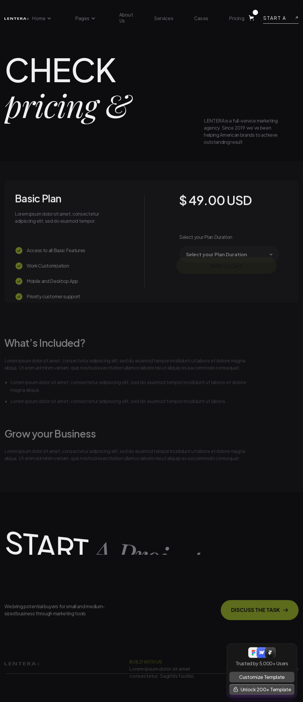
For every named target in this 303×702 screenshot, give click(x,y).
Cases (201, 18)
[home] (16, 18)
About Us (126, 18)
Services (163, 18)
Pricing (236, 18)
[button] (41, 18)
